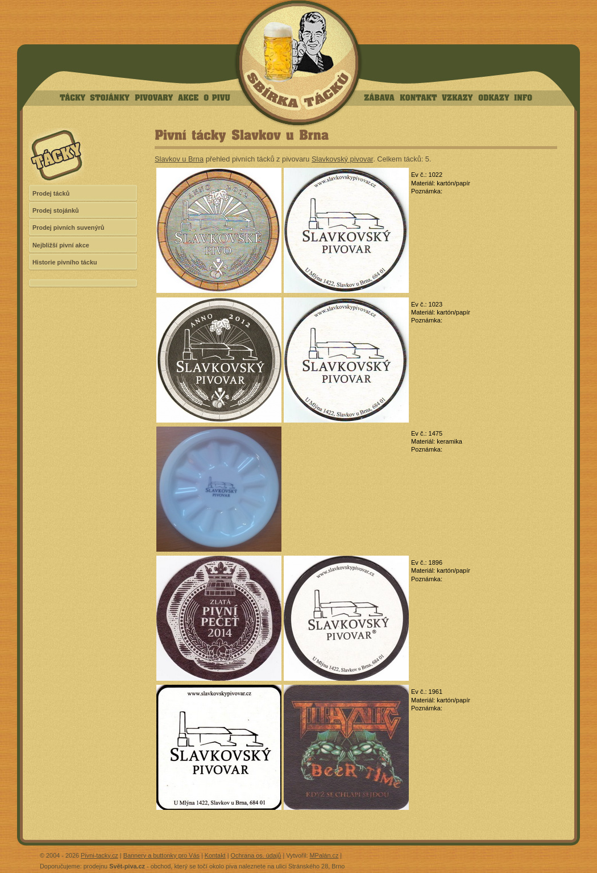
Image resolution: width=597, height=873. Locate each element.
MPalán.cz (324, 855)
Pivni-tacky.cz (99, 855)
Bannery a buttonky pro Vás (161, 855)
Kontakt (215, 855)
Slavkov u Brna (179, 159)
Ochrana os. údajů (256, 855)
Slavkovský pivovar (342, 159)
